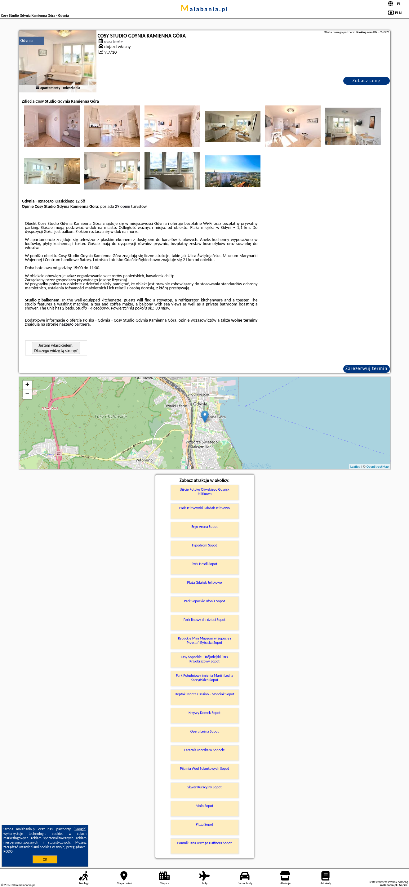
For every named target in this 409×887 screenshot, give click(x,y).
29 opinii (122, 206)
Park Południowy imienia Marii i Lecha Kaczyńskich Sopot (204, 677)
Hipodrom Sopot (204, 545)
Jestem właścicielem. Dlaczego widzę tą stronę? (56, 348)
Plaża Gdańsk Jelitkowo (204, 582)
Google (80, 829)
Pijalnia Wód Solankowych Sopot (204, 768)
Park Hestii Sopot (204, 564)
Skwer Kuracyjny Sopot (204, 787)
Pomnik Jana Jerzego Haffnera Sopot (204, 843)
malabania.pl (204, 9)
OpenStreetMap (378, 467)
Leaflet (355, 467)
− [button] (27, 394)
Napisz (403, 885)
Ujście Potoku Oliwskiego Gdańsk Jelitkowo (204, 491)
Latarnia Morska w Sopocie (204, 750)
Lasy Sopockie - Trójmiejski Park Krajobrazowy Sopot (204, 659)
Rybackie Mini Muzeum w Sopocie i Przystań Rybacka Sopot (204, 640)
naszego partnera (74, 324)
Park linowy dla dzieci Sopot (204, 619)
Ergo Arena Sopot (204, 526)
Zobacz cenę (366, 80)
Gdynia (26, 40)
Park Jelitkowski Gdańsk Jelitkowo (204, 508)
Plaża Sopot (204, 824)
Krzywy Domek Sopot (204, 713)
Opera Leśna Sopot (204, 731)
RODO (8, 851)
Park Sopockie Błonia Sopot (204, 601)
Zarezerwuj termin (366, 368)
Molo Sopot (204, 806)
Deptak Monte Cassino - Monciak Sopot (204, 694)
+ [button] (27, 385)
